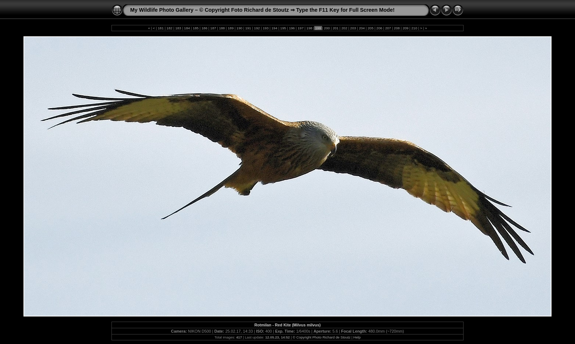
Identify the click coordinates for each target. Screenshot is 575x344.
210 (414, 28)
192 (257, 28)
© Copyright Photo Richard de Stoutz (321, 337)
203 (353, 28)
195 (283, 28)
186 (204, 28)
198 (309, 28)
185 (195, 28)
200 (327, 28)
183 (178, 28)
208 (396, 28)
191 (248, 28)
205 (370, 28)
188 (222, 28)
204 (362, 28)
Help (357, 337)
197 (300, 28)
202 (344, 28)
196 (292, 28)
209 (405, 28)
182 (169, 28)
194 (274, 28)
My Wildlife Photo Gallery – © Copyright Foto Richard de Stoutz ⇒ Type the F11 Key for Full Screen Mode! (262, 10)
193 (266, 28)
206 (379, 28)
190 (239, 28)
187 (213, 28)
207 (388, 28)
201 (335, 28)
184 (187, 28)
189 (230, 28)
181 (161, 28)
